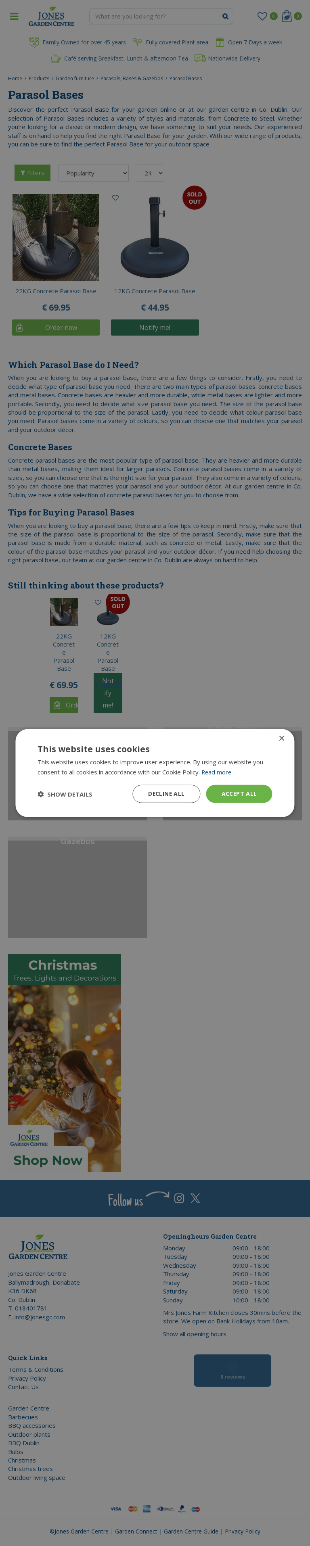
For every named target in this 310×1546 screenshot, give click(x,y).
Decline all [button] (165, 793)
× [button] (282, 738)
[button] (65, 793)
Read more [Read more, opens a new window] (216, 772)
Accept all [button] (239, 793)
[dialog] (155, 773)
